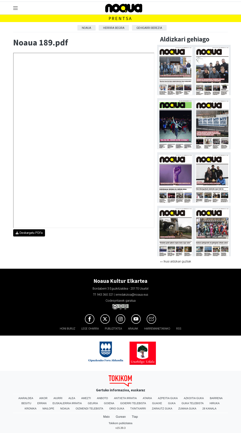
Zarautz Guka (162, 408)
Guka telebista (193, 403)
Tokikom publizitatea (120, 423)
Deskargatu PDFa (29, 233)
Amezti (86, 398)
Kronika (31, 408)
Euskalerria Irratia (67, 403)
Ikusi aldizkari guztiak (177, 261)
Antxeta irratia (125, 398)
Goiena (109, 403)
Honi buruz (67, 328)
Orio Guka (116, 408)
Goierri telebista (133, 403)
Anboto (102, 398)
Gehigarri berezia (149, 28)
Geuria (93, 403)
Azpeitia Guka (168, 398)
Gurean (121, 416)
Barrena (216, 398)
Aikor (43, 398)
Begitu (26, 403)
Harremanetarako (157, 328)
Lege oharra (90, 328)
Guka (172, 403)
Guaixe (157, 403)
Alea (71, 398)
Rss (178, 328)
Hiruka (215, 403)
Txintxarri (138, 408)
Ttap (135, 416)
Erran (42, 403)
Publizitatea (113, 328)
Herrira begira (113, 28)
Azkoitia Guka (194, 398)
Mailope (48, 408)
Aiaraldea (25, 398)
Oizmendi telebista (89, 408)
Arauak (133, 328)
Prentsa (121, 18)
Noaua (86, 28)
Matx (106, 416)
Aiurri (57, 398)
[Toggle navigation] (15, 8)
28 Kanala (209, 408)
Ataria (147, 398)
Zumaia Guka (187, 408)
